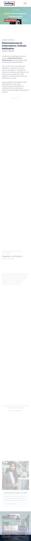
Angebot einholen (10, 20)
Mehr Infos (23, 20)
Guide (6, 502)
